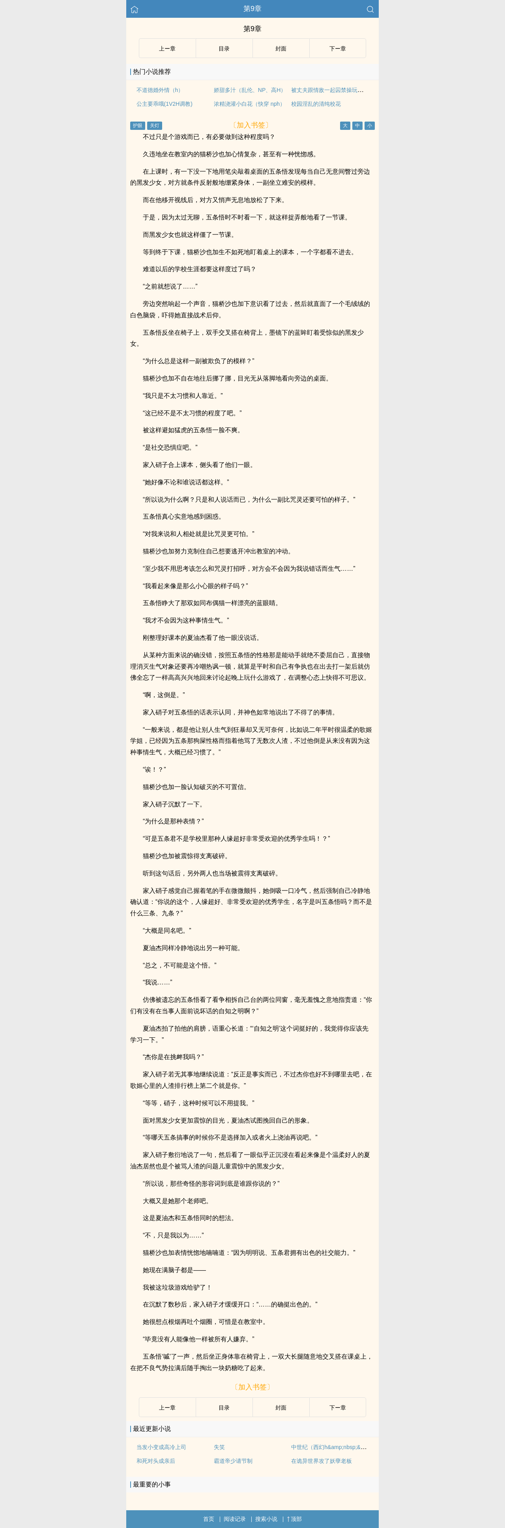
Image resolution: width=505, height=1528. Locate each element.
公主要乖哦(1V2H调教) (165, 104)
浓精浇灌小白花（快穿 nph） (249, 104)
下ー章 (337, 48)
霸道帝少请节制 (233, 1461)
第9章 (252, 9)
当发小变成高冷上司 (161, 1447)
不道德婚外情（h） (160, 90)
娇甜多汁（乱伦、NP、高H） (250, 90)
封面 (280, 48)
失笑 (219, 1447)
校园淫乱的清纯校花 (316, 104)
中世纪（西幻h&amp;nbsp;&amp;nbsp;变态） (347, 1447)
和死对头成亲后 (156, 1461)
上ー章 (167, 48)
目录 (224, 48)
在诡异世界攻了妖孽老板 (321, 1461)
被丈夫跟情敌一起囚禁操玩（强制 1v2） (340, 90)
